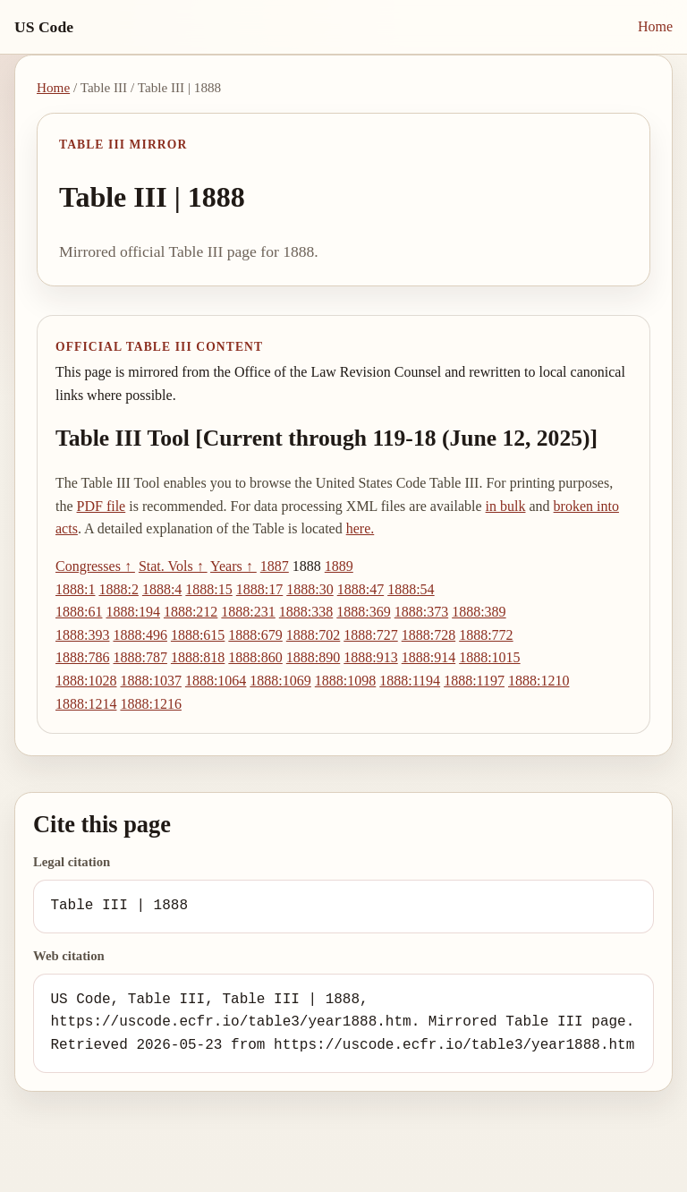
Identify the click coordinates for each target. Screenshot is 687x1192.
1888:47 (360, 589)
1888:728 (428, 635)
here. (360, 528)
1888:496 (139, 635)
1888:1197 (474, 680)
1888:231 (248, 611)
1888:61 (78, 611)
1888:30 (309, 589)
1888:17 (259, 589)
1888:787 (139, 657)
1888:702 (313, 635)
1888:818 (198, 657)
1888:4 (162, 589)
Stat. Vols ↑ (173, 566)
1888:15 (208, 589)
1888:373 (421, 611)
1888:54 (410, 589)
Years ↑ (233, 566)
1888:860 (255, 657)
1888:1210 (538, 680)
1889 (339, 566)
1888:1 (75, 589)
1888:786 (82, 657)
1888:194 (132, 611)
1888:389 (478, 611)
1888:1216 (150, 703)
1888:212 (190, 611)
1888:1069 (280, 680)
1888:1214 (85, 703)
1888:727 (370, 635)
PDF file (101, 506)
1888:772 (486, 635)
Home (655, 26)
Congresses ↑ (95, 566)
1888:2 (118, 589)
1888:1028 (85, 680)
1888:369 (363, 611)
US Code (43, 27)
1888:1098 (345, 680)
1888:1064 (215, 680)
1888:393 (82, 635)
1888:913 (370, 657)
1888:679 (255, 635)
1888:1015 (489, 657)
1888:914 (428, 657)
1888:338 (306, 611)
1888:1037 (150, 680)
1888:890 (313, 657)
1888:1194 (409, 680)
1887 (274, 566)
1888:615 (198, 635)
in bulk (506, 506)
